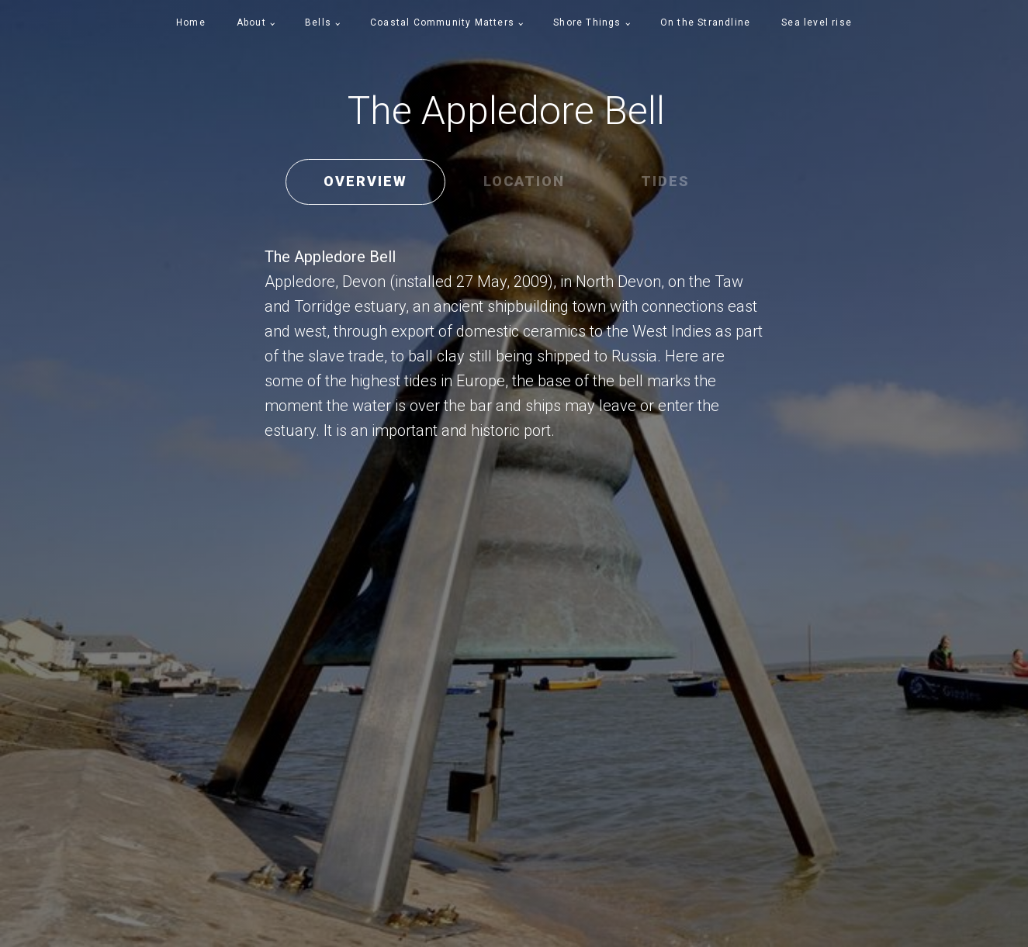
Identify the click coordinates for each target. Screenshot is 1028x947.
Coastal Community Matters (442, 22)
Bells (318, 22)
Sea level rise (816, 22)
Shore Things (587, 22)
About (251, 22)
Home (191, 22)
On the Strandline (705, 22)
